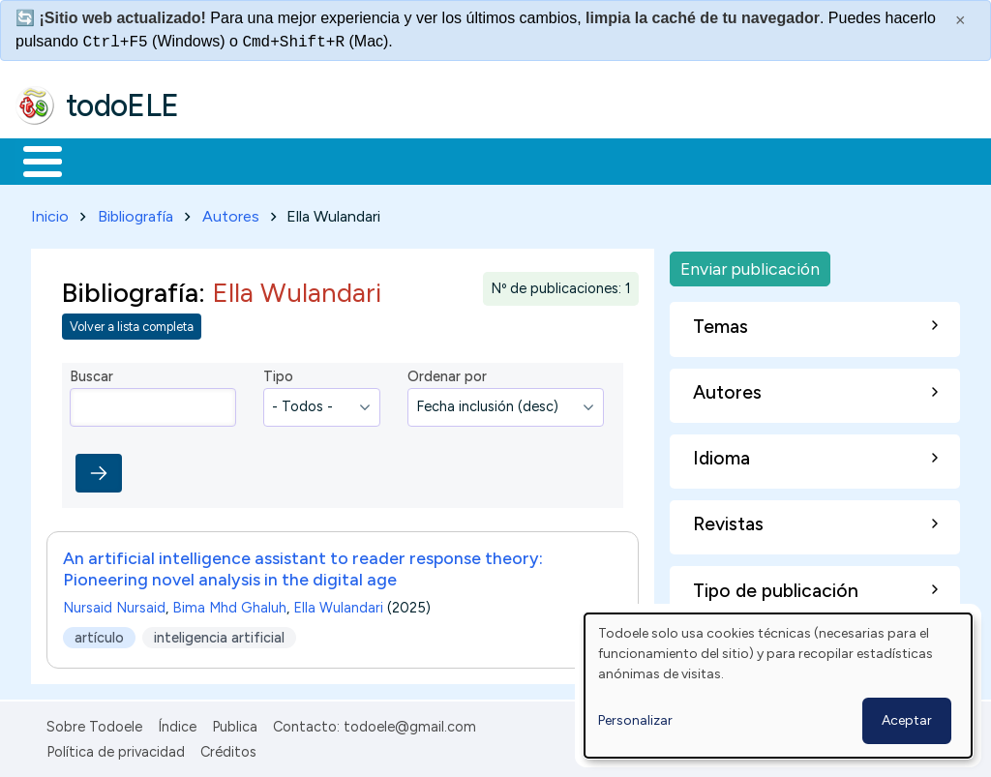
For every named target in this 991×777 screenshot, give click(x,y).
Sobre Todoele (94, 723)
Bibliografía (135, 212)
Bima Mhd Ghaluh (229, 604)
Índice (177, 723)
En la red (457, 159)
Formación (233, 159)
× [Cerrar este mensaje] (960, 20)
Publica (234, 723)
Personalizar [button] (635, 720)
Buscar (795, 159)
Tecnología (578, 159)
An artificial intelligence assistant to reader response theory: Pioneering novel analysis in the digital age (303, 564)
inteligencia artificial (219, 634)
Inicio (32, 159)
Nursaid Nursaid (114, 604)
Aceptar (907, 720)
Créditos (228, 748)
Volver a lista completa (132, 323)
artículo (99, 634)
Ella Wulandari (338, 604)
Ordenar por (447, 373)
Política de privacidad (115, 748)
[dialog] (778, 685)
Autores (230, 212)
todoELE (122, 105)
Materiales (108, 159)
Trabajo (348, 159)
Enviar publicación (750, 264)
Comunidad (708, 159)
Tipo (278, 373)
